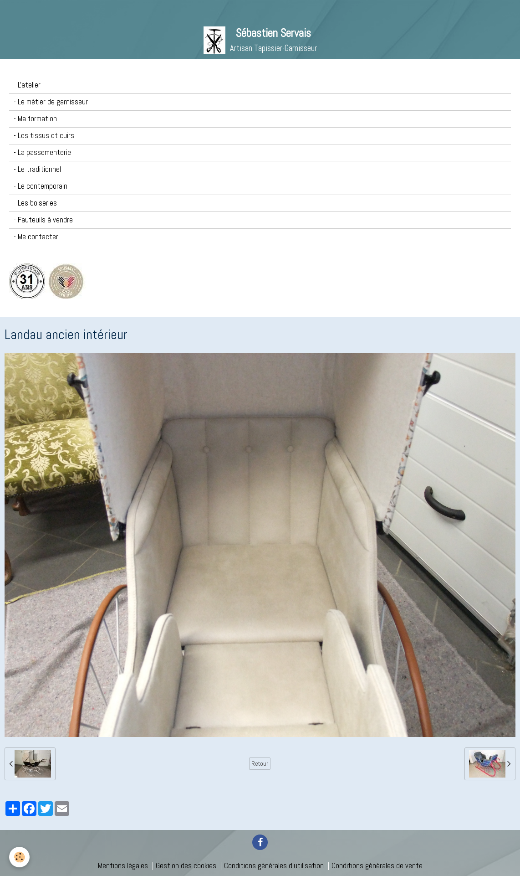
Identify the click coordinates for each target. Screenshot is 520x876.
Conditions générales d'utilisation (274, 866)
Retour (259, 763)
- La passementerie (42, 152)
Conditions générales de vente (377, 866)
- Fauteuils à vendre (43, 220)
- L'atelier (27, 85)
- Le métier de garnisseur (51, 102)
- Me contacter (36, 237)
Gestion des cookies (186, 866)
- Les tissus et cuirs (44, 135)
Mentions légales (123, 866)
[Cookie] (19, 857)
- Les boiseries (35, 203)
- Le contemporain (40, 186)
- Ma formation (35, 119)
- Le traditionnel (37, 169)
